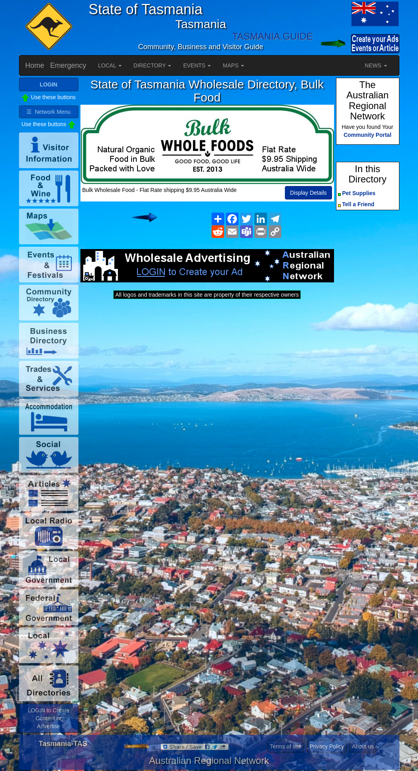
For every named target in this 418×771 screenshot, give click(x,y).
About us (363, 746)
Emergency (68, 65)
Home (34, 65)
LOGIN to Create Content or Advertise (48, 718)
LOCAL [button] (110, 65)
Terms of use (286, 746)
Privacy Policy (326, 746)
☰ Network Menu (49, 112)
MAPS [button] (233, 65)
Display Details (308, 193)
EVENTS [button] (197, 65)
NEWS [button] (376, 65)
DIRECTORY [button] (153, 65)
